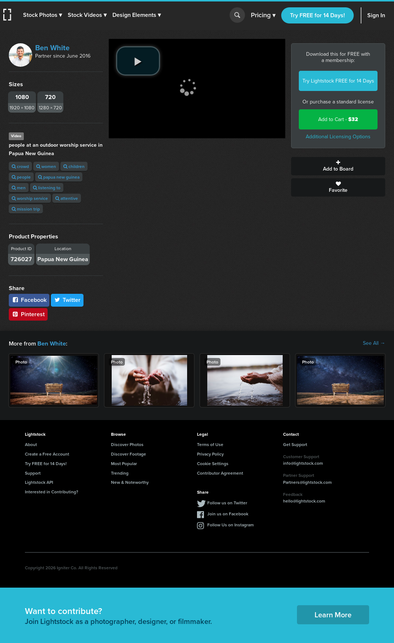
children (74, 166)
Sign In (376, 15)
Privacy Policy (210, 453)
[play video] (138, 61)
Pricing (263, 15)
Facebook (29, 300)
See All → (374, 343)
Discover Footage (128, 453)
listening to (46, 188)
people (21, 177)
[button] (42, 15)
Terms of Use (210, 444)
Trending (120, 473)
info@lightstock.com (303, 463)
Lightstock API (39, 482)
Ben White (52, 47)
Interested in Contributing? (51, 491)
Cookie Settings (212, 463)
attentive (66, 198)
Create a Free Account (47, 453)
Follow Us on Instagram (230, 524)
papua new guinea (58, 177)
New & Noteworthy (130, 482)
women (46, 166)
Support (33, 473)
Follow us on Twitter (227, 502)
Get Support (295, 444)
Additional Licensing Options (338, 136)
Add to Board (338, 166)
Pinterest (28, 314)
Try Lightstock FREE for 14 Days (338, 81)
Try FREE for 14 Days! (317, 15)
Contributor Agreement (220, 473)
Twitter (67, 300)
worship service (30, 198)
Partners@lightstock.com (307, 482)
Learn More (333, 614)
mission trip (26, 209)
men (19, 188)
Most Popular (124, 463)
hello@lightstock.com (304, 500)
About (31, 444)
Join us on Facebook (227, 513)
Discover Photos (127, 444)
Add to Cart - (338, 119)
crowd (20, 166)
